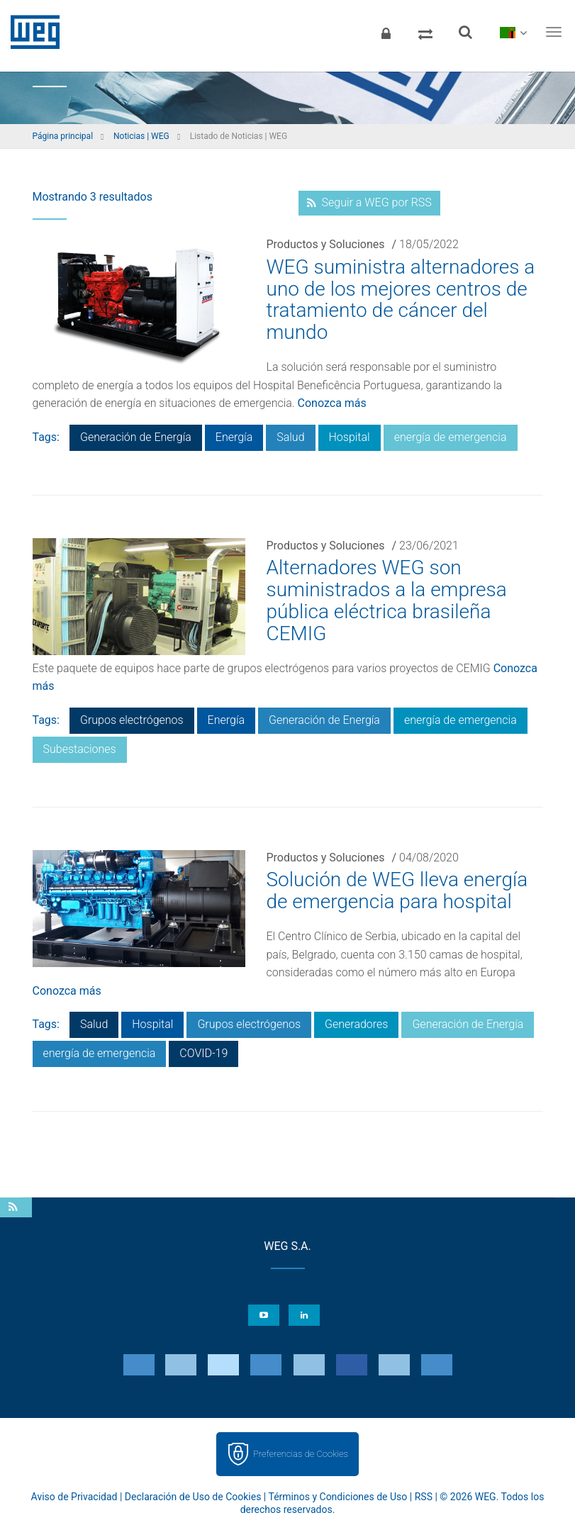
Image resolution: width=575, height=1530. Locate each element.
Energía (234, 437)
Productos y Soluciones (326, 244)
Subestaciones (79, 749)
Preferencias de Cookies (300, 1453)
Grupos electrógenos (132, 720)
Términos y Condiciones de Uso (337, 1496)
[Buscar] (465, 32)
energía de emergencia (450, 437)
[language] (513, 32)
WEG (30, 32)
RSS (423, 1496)
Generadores (356, 1024)
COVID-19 (203, 1053)
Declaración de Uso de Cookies (193, 1496)
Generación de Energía (135, 437)
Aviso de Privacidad (74, 1496)
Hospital (349, 437)
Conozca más (332, 403)
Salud (290, 437)
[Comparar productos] (425, 32)
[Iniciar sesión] (386, 32)
